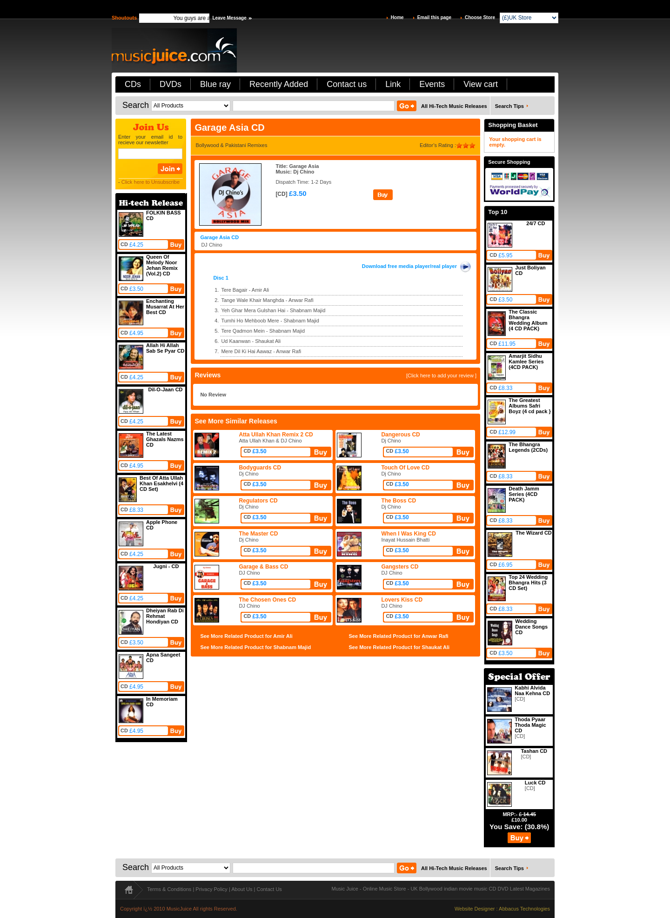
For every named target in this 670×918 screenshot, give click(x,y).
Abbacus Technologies (524, 908)
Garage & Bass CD (263, 566)
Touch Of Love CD (405, 467)
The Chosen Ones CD (267, 599)
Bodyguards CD (260, 467)
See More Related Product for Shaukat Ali (399, 647)
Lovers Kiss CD (401, 599)
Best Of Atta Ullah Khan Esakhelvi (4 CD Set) (161, 483)
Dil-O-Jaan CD (165, 389)
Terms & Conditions (169, 889)
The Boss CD (398, 500)
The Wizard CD (534, 533)
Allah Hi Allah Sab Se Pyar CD (165, 348)
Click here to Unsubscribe (150, 182)
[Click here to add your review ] (441, 375)
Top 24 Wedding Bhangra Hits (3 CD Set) (528, 582)
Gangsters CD (399, 566)
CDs (133, 84)
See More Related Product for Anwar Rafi (399, 636)
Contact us (347, 84)
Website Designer (475, 908)
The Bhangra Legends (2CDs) (528, 447)
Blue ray (215, 84)
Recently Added (278, 84)
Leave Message (229, 17)
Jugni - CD (166, 566)
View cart (480, 84)
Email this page (434, 17)
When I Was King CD (408, 533)
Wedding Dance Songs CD (531, 626)
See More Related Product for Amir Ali (246, 636)
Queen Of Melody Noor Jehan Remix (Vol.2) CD (162, 265)
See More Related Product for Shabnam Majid (255, 647)
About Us (241, 889)
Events (432, 84)
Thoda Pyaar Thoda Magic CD (530, 725)
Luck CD (535, 782)
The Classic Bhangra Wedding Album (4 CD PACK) (528, 320)
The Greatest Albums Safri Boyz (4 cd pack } (529, 405)
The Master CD (258, 533)
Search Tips (509, 106)
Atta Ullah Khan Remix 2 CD (276, 434)
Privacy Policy (211, 889)
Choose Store (480, 17)
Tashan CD (534, 751)
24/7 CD (535, 223)
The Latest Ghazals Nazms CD (165, 439)
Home (397, 17)
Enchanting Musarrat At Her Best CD (165, 306)
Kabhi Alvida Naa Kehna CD (532, 690)
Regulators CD (258, 500)
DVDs (170, 84)
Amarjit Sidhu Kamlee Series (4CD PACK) (526, 361)
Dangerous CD (400, 434)
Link (393, 84)
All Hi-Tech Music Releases (454, 106)
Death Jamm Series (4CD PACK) (524, 494)
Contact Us (268, 889)
